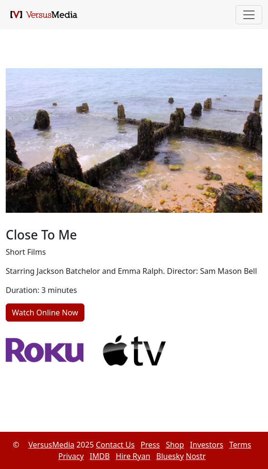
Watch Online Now (45, 312)
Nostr (196, 456)
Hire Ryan (133, 456)
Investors (206, 444)
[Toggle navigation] (249, 14)
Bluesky (170, 456)
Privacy (70, 456)
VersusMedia (51, 444)
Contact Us (115, 444)
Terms (240, 444)
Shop (175, 444)
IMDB (100, 456)
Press (150, 444)
